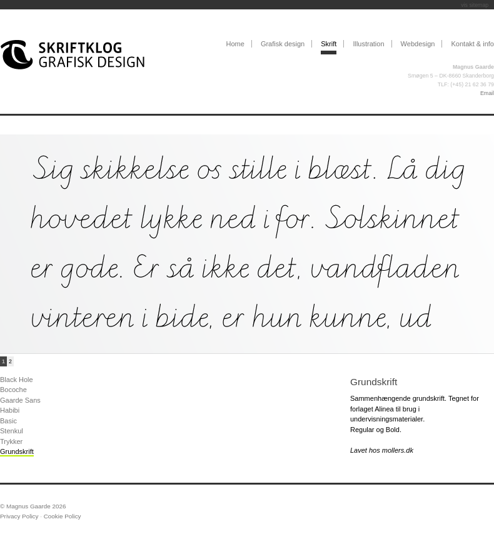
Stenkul (11, 431)
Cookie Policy (62, 516)
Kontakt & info (473, 44)
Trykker (11, 441)
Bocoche (13, 389)
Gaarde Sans (20, 400)
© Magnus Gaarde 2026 (33, 506)
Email (487, 93)
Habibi (9, 410)
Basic (8, 421)
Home (235, 44)
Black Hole (16, 379)
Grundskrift (17, 451)
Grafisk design (283, 44)
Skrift (328, 44)
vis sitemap (474, 5)
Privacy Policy (19, 516)
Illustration (368, 44)
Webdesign (418, 44)
